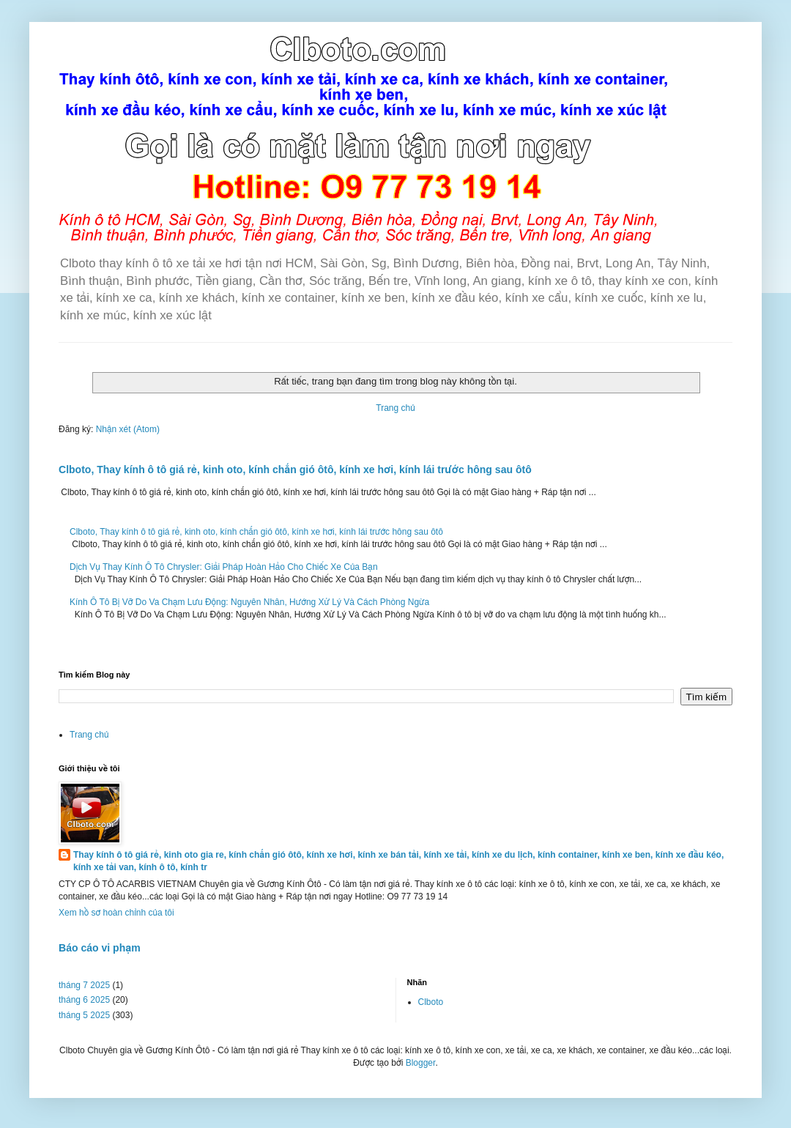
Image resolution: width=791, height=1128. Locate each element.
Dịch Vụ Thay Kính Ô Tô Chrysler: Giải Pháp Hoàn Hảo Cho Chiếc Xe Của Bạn (224, 567)
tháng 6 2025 (84, 1000)
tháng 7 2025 (84, 985)
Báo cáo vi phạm (100, 948)
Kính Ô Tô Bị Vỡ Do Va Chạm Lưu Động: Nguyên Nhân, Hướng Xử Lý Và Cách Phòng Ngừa (249, 602)
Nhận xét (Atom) (128, 429)
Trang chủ (395, 408)
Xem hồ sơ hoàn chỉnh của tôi (116, 913)
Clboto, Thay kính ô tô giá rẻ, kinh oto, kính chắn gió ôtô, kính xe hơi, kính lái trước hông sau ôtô (295, 469)
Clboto (431, 1002)
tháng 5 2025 (84, 1015)
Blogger (421, 1063)
